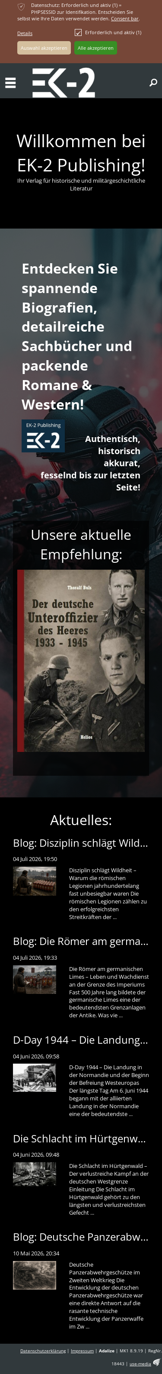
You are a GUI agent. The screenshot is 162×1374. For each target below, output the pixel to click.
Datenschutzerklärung (43, 1351)
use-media (140, 1364)
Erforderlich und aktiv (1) (108, 32)
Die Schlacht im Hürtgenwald (82, 1138)
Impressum (82, 1351)
